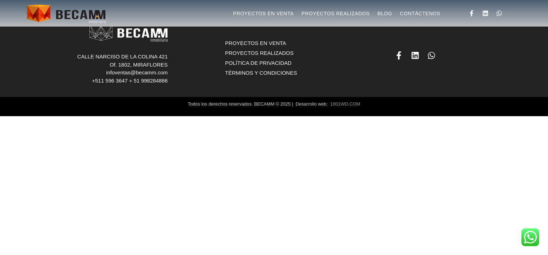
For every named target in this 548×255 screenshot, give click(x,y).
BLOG (384, 13)
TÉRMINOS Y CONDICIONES (261, 73)
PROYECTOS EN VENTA (263, 13)
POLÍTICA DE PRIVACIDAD (258, 63)
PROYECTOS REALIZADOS (335, 13)
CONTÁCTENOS (420, 13)
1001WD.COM (345, 104)
